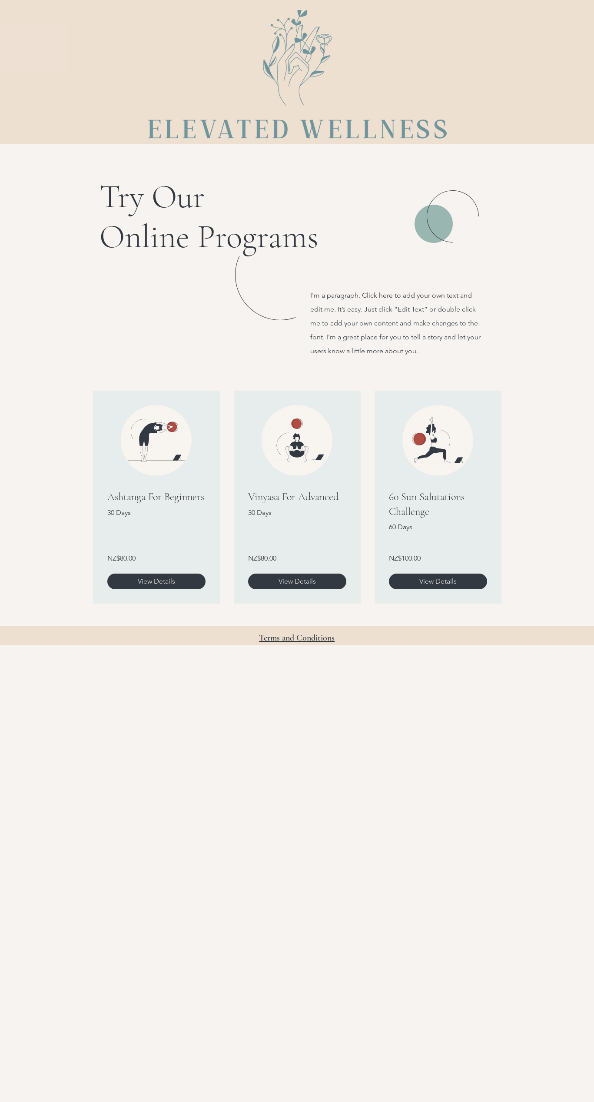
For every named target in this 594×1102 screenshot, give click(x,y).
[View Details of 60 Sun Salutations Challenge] (438, 581)
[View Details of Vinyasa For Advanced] (297, 581)
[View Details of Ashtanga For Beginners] (156, 581)
